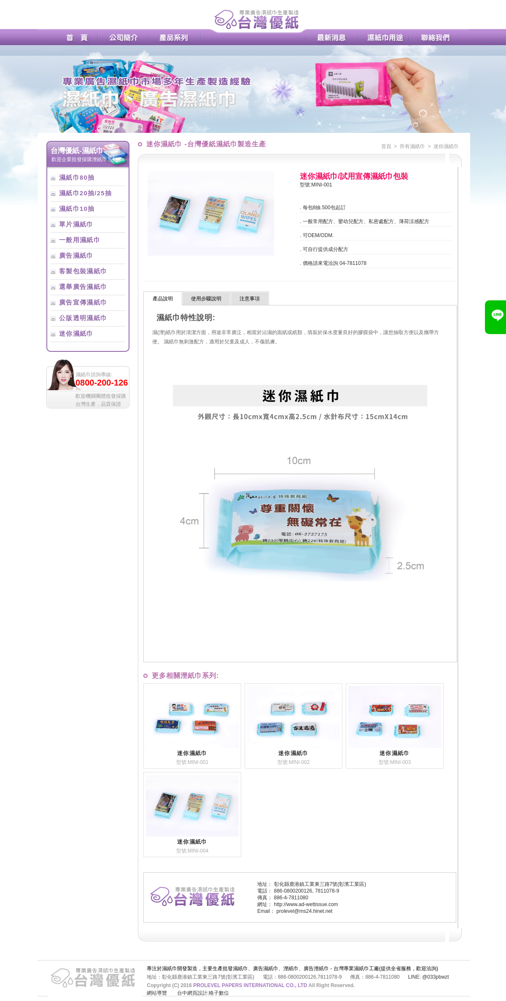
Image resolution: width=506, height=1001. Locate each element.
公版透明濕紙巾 (83, 318)
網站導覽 (157, 993)
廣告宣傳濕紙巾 (83, 302)
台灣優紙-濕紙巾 (77, 150)
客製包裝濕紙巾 (83, 271)
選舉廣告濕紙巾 (83, 286)
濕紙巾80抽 (76, 177)
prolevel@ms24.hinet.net (305, 911)
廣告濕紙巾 (76, 255)
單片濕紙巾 (76, 224)
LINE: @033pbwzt (428, 977)
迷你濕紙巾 (76, 333)
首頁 (386, 146)
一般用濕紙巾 (79, 240)
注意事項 (250, 299)
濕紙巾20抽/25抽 (85, 193)
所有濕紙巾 (412, 146)
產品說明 (163, 299)
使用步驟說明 (206, 299)
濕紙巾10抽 (76, 208)
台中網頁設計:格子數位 (203, 993)
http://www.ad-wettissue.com (306, 904)
